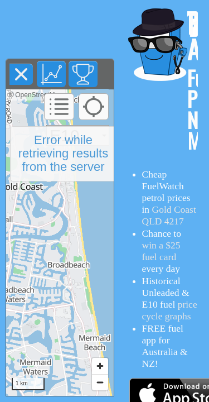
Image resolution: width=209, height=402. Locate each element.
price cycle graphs (169, 310)
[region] (60, 242)
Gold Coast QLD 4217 (169, 215)
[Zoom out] (100, 382)
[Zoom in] (100, 366)
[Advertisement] (60, 29)
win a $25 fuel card (161, 251)
